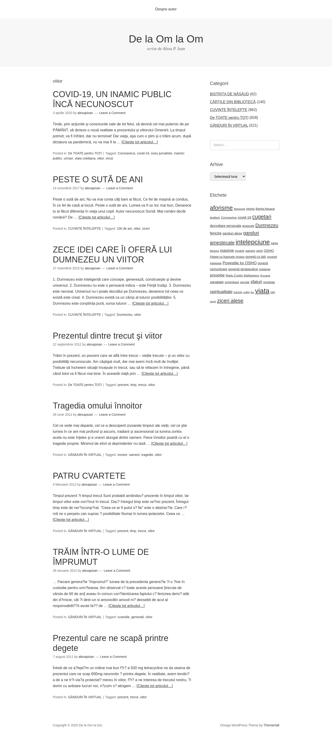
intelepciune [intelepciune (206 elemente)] (253, 242)
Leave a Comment (112, 113)
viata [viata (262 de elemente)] (262, 291)
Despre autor (166, 9)
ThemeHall (271, 725)
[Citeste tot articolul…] (140, 142)
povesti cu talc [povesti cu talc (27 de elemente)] (255, 257)
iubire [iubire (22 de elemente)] (274, 243)
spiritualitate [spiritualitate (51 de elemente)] (221, 291)
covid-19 (143, 153)
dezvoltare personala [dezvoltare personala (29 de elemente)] (225, 226)
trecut (142, 385)
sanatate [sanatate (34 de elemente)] (217, 282)
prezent (123, 385)
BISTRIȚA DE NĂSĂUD (229, 94)
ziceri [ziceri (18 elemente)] (213, 301)
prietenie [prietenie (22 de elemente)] (265, 269)
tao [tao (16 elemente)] (252, 292)
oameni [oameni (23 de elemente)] (250, 251)
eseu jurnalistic (162, 153)
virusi (109, 158)
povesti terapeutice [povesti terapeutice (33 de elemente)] (243, 269)
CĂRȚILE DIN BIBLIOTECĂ (233, 102)
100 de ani (124, 228)
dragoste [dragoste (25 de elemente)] (248, 226)
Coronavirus (126, 153)
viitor (100, 158)
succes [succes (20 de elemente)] (238, 292)
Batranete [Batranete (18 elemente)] (239, 209)
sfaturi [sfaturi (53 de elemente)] (256, 281)
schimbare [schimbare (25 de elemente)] (232, 282)
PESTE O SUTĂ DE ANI (98, 179)
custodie (124, 617)
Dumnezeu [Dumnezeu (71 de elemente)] (266, 225)
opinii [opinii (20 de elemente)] (259, 251)
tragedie (147, 455)
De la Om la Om (166, 39)
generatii (137, 617)
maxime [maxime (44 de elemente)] (227, 250)
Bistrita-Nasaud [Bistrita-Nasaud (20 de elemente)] (265, 209)
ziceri (146, 228)
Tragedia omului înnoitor (97, 405)
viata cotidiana (85, 158)
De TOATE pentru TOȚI (85, 153)
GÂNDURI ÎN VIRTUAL (85, 455)
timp (133, 385)
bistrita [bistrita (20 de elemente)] (250, 209)
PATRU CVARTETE (89, 476)
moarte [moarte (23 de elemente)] (239, 251)
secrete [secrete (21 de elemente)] (245, 282)
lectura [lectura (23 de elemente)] (214, 251)
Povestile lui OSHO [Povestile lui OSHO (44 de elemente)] (239, 263)
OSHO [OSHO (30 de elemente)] (269, 251)
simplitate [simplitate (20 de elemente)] (269, 282)
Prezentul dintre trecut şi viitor (107, 335)
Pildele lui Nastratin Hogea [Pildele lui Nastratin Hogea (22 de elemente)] (227, 257)
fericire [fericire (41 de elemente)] (216, 233)
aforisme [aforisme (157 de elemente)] (221, 208)
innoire (122, 455)
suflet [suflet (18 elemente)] (246, 292)
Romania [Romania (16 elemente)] (265, 275)
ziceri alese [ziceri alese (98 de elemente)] (230, 301)
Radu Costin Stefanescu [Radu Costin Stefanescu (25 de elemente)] (242, 275)
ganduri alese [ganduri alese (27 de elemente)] (232, 233)
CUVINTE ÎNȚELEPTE (84, 228)
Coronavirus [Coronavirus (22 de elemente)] (229, 217)
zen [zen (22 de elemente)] (272, 292)
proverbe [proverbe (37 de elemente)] (217, 275)
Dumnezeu (125, 314)
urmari (68, 158)
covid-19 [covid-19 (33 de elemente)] (244, 217)
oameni (134, 455)
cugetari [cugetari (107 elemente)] (261, 217)
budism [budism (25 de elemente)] (215, 217)
